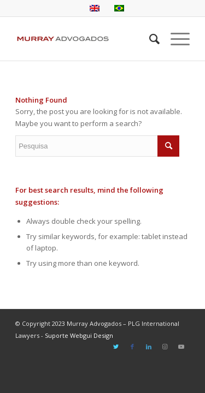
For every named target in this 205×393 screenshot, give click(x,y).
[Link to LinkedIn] (148, 346)
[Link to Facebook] (132, 346)
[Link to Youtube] (181, 346)
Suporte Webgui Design (79, 335)
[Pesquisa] (149, 39)
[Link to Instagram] (165, 346)
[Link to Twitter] (116, 346)
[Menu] (175, 39)
